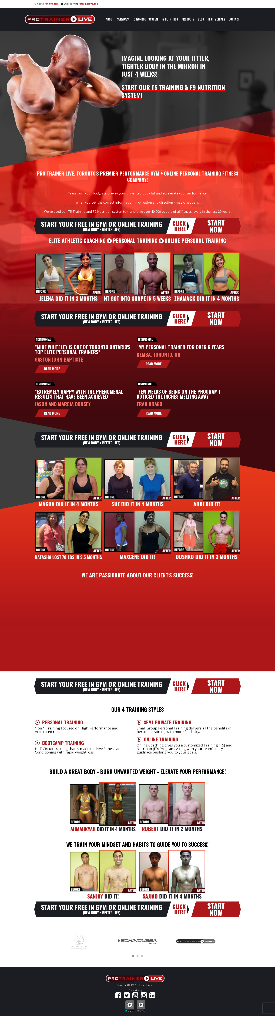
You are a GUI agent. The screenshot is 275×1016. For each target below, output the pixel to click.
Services (123, 19)
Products (188, 19)
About (110, 19)
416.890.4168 (51, 3)
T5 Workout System (145, 19)
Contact (234, 19)
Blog (201, 19)
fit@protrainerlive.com (86, 3)
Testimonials (216, 19)
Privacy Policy (135, 990)
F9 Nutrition (170, 19)
